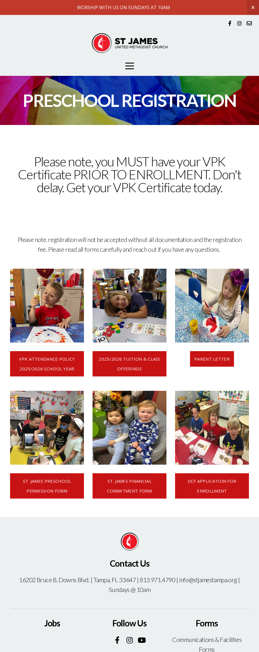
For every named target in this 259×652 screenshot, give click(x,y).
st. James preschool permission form (47, 486)
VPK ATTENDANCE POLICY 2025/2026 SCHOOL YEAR (47, 364)
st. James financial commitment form (129, 486)
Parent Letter (212, 359)
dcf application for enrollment (212, 486)
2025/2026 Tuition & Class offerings (129, 364)
